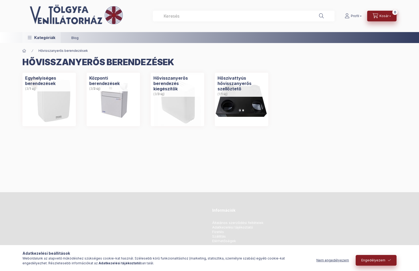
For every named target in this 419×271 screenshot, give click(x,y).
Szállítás (219, 236)
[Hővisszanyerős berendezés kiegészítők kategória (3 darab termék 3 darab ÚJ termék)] (177, 99)
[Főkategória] (24, 50)
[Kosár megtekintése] (382, 16)
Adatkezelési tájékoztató (232, 227)
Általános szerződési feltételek (237, 223)
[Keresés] (321, 16)
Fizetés (218, 232)
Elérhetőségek (224, 241)
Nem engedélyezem (332, 260)
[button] (41, 37)
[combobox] (244, 16)
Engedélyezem (373, 260)
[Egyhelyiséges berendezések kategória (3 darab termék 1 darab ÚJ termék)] (49, 99)
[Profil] (353, 16)
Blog (75, 38)
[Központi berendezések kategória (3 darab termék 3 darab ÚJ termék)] (113, 99)
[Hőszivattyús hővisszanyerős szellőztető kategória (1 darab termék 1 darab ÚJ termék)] (241, 99)
